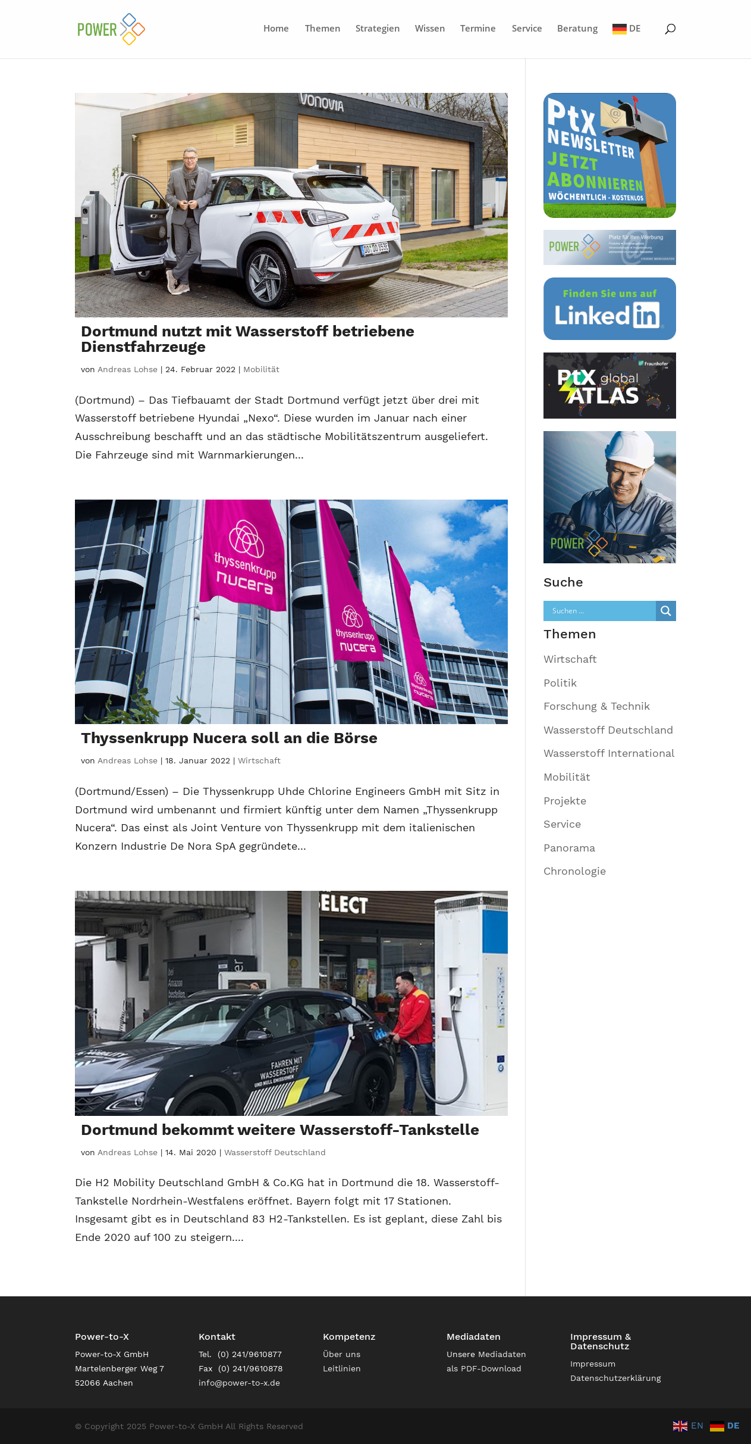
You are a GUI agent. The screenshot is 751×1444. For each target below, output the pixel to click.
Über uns (341, 1354)
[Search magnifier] (666, 611)
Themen (323, 29)
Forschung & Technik (596, 706)
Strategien (378, 29)
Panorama (569, 847)
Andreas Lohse (128, 369)
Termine (478, 29)
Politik (560, 682)
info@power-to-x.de (239, 1382)
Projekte (564, 800)
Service (527, 29)
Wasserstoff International (609, 753)
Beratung (577, 29)
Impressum (592, 1363)
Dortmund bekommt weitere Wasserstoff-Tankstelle (280, 1130)
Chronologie (574, 871)
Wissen (430, 29)
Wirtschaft (259, 760)
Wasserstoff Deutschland (275, 1152)
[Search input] (602, 611)
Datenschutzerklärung (615, 1378)
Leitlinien (342, 1368)
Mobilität (261, 369)
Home (276, 29)
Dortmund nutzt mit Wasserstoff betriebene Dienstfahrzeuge (247, 338)
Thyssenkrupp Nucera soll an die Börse (229, 738)
